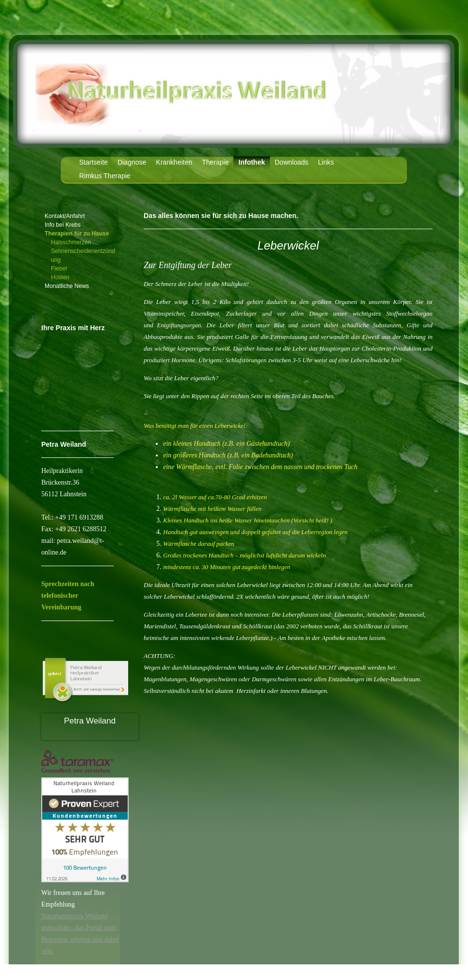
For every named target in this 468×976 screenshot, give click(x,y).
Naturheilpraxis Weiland (74, 916)
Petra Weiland (90, 720)
